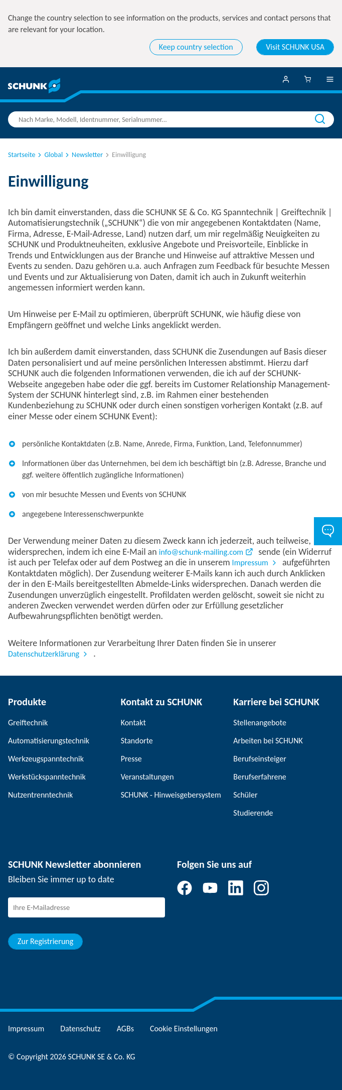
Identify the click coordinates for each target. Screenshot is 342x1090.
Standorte (137, 740)
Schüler (245, 795)
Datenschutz (80, 1028)
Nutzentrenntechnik (40, 795)
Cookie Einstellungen (184, 1028)
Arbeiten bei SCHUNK (267, 740)
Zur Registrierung (45, 941)
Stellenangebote (259, 722)
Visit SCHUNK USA (295, 47)
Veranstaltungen (147, 777)
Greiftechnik (28, 722)
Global (49, 154)
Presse (131, 758)
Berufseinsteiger (259, 758)
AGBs (125, 1028)
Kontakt (133, 722)
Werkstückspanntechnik (47, 777)
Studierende (253, 813)
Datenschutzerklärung (43, 654)
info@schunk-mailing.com (201, 552)
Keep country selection (196, 47)
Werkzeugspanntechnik (46, 758)
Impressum (250, 562)
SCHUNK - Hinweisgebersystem (171, 795)
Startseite (21, 154)
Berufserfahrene (259, 777)
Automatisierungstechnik (48, 740)
